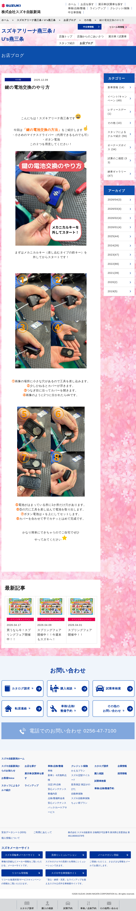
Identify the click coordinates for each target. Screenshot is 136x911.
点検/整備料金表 (56, 798)
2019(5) (112, 291)
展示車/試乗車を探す (110, 4)
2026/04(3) (114, 199)
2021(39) (113, 272)
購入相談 (99, 773)
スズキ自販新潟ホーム (12, 758)
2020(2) (112, 282)
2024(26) (113, 245)
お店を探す (87, 4)
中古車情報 (74, 12)
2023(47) (113, 254)
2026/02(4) (114, 218)
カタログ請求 (101, 766)
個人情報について (10, 838)
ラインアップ (98, 8)
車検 (50, 770)
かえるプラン (78, 770)
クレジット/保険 (119, 8)
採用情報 (122, 773)
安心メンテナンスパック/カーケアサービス (57, 807)
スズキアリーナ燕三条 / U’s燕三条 (36, 20)
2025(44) (113, 236)
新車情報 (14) (116, 87)
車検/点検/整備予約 (104, 788)
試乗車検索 (100, 781)
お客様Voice (7, 778)
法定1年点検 (54, 784)
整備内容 (52, 793)
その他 (87, 20)
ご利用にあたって (42, 832)
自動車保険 (77, 793)
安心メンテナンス (57, 789)
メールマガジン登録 (108, 855)
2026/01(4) (114, 227)
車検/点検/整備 (76, 8)
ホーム (72, 4)
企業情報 (122, 766)
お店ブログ (70, 20)
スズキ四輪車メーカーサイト (20, 855)
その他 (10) (115, 122)
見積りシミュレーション (64, 855)
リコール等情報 (20, 873)
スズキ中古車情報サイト (64, 873)
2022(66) (113, 263)
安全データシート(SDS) (13, 832)
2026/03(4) (114, 208)
